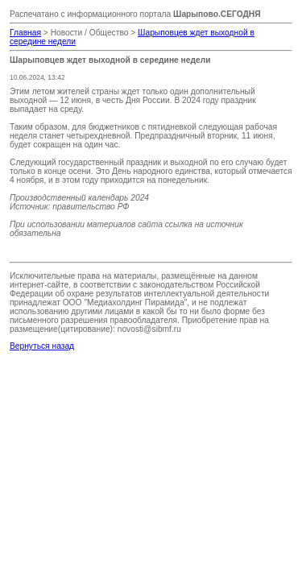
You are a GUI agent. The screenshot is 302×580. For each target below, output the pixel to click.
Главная (25, 32)
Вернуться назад (42, 346)
